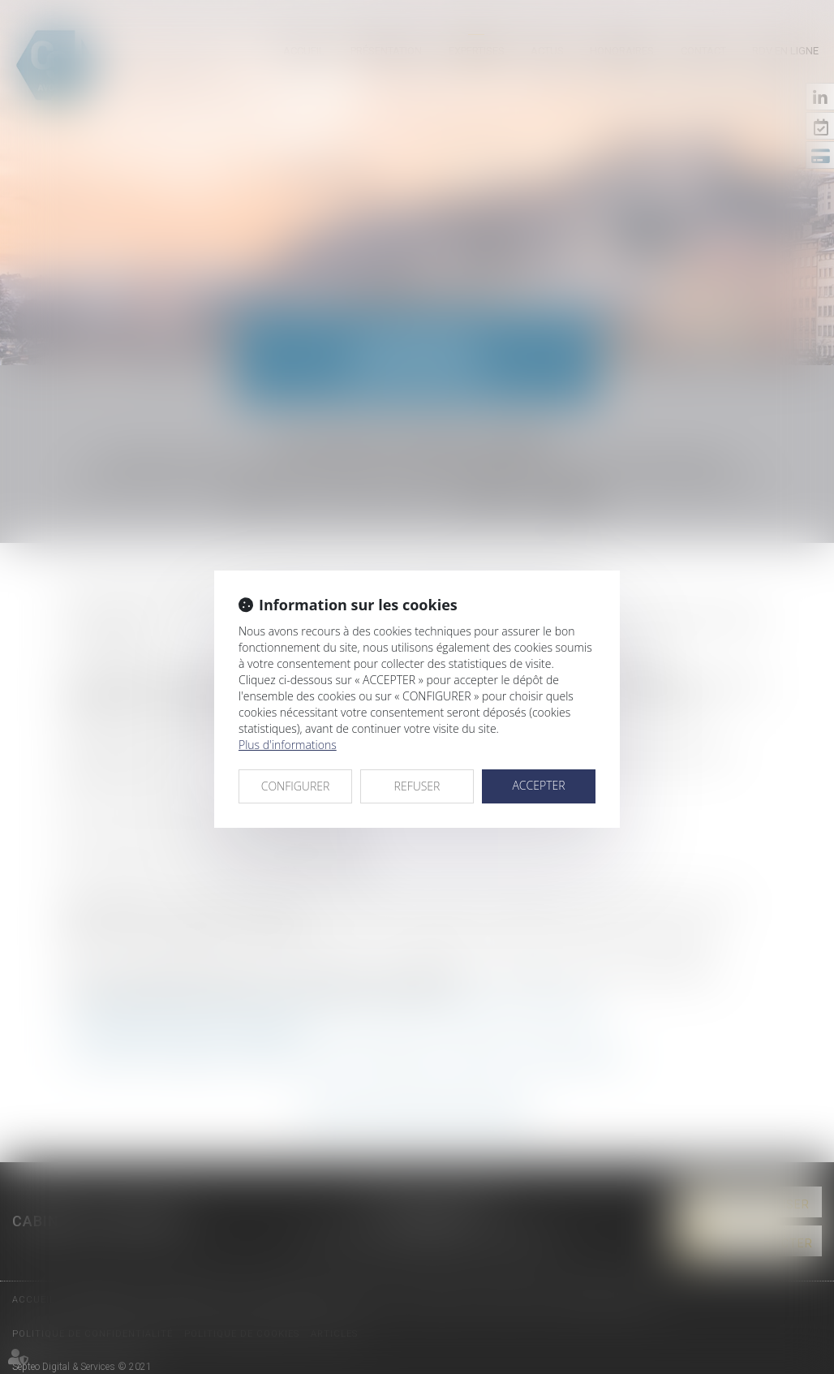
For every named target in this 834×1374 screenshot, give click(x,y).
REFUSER (417, 786)
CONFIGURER (295, 786)
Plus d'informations (288, 744)
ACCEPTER (538, 785)
